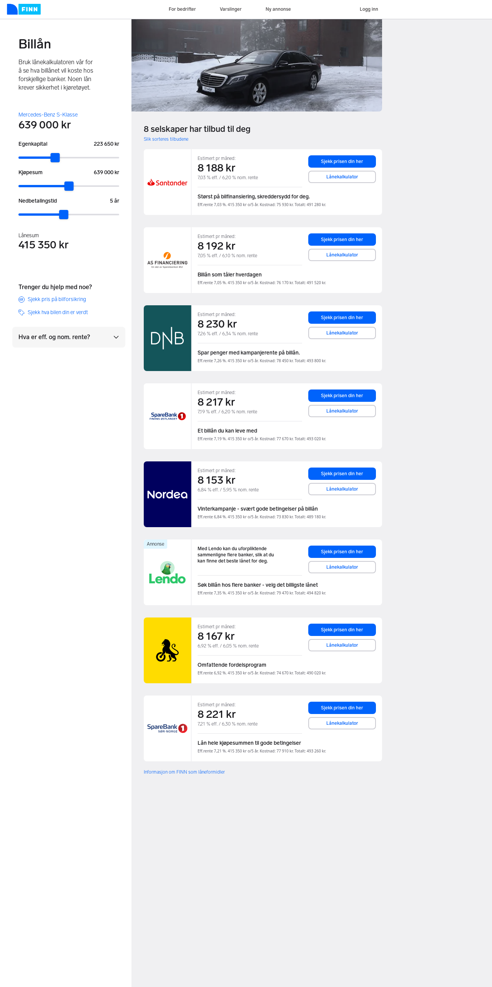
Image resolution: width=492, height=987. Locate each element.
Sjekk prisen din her (342, 161)
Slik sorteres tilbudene (166, 139)
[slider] (55, 157)
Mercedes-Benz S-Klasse (48, 115)
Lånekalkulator (342, 177)
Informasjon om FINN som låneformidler (184, 772)
